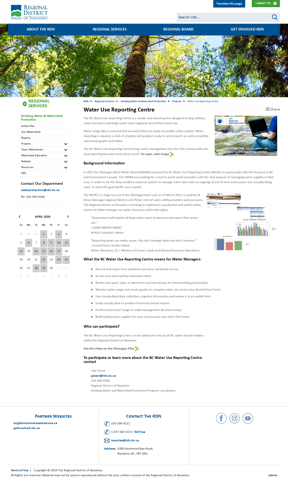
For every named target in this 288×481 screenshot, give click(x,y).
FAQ (23, 173)
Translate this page (229, 4)
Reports (25, 137)
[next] (67, 217)
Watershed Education (33, 155)
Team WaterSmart (32, 149)
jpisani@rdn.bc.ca (103, 376)
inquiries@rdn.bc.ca (125, 440)
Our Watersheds (30, 132)
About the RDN (41, 30)
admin (272, 475)
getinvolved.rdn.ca (27, 428)
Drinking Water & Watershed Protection (42, 118)
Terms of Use (19, 470)
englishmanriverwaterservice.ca (35, 423)
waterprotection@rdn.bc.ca (40, 190)
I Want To (263, 3)
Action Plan (27, 126)
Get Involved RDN (247, 30)
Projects (25, 143)
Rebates (25, 161)
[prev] (20, 217)
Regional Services (110, 30)
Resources (27, 167)
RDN (86, 101)
